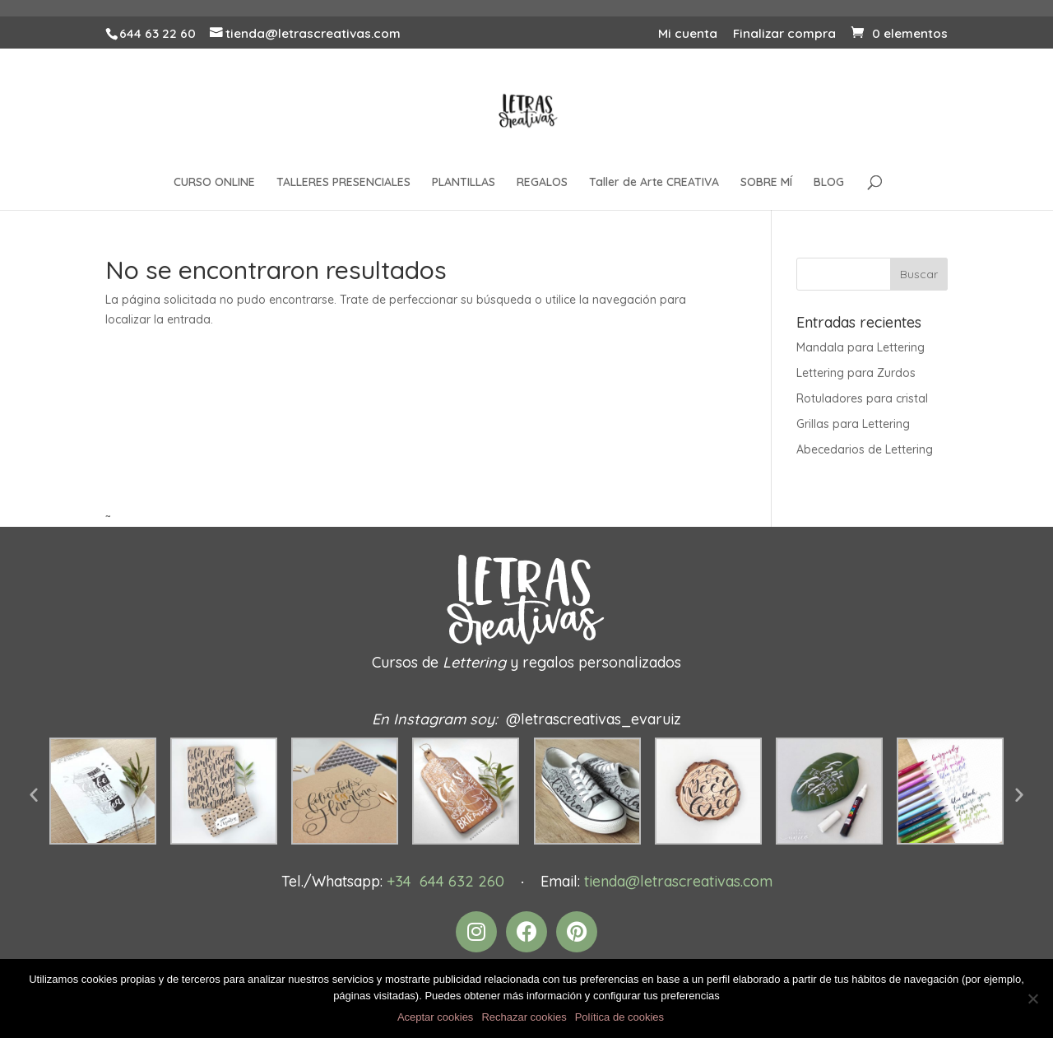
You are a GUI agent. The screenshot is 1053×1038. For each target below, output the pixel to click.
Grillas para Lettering (853, 424)
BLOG (829, 182)
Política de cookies (619, 1017)
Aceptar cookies (435, 1017)
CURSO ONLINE (214, 182)
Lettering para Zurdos (856, 372)
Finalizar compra (784, 34)
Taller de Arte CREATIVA (654, 182)
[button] (34, 794)
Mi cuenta (687, 34)
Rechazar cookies (523, 1017)
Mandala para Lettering (860, 347)
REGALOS (542, 182)
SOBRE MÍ (766, 182)
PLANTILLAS (463, 182)
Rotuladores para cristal (862, 398)
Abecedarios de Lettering (864, 449)
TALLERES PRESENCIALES (343, 182)
